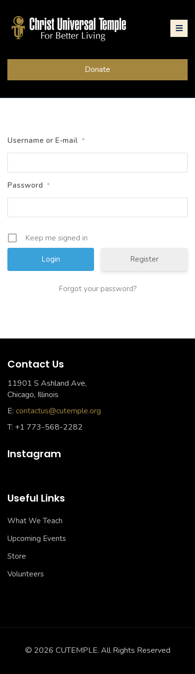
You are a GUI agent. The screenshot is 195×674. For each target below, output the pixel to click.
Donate (97, 69)
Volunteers (25, 574)
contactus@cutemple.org (58, 410)
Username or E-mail (46, 140)
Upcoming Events (36, 538)
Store (16, 556)
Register (144, 259)
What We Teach (35, 521)
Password (28, 185)
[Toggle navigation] (179, 28)
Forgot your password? (98, 289)
